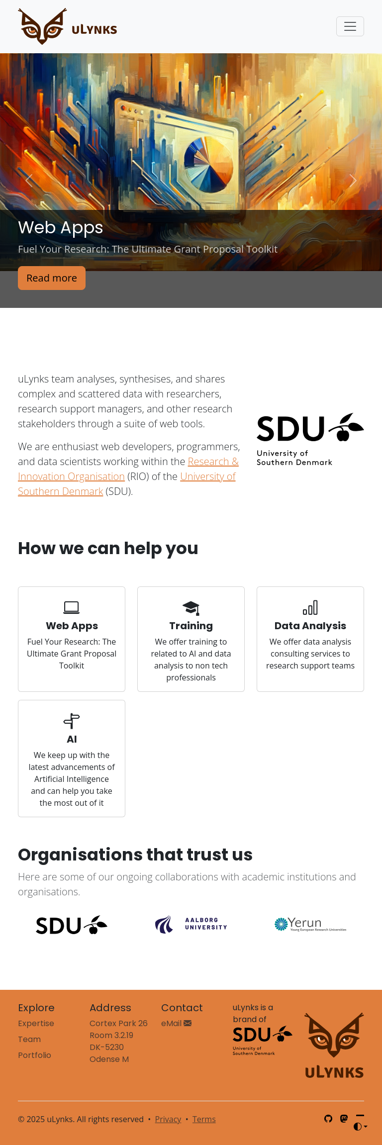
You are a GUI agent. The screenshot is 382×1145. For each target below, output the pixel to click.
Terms (204, 1119)
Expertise (36, 1023)
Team (29, 1039)
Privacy (168, 1119)
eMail (176, 1023)
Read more (51, 278)
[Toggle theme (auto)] (360, 1126)
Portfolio (34, 1055)
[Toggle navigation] (350, 26)
